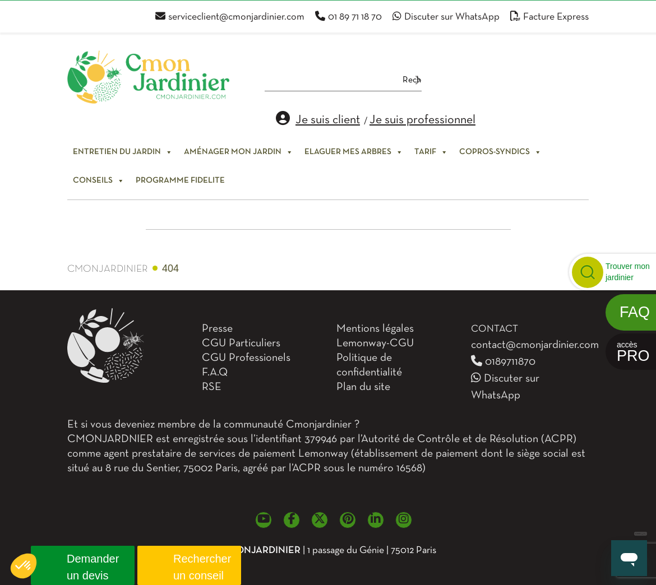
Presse (217, 329)
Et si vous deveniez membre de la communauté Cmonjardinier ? (213, 425)
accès (633, 352)
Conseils (98, 180)
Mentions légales (375, 329)
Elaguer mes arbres (353, 152)
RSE (211, 387)
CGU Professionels (246, 358)
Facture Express (549, 17)
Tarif (431, 152)
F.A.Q (215, 373)
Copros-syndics (500, 152)
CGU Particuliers (241, 343)
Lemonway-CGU (375, 343)
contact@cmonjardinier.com (535, 345)
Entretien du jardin (123, 152)
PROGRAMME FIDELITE (180, 180)
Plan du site (363, 387)
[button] (23, 565)
